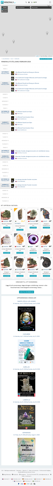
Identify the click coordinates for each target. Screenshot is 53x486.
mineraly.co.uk (16, 479)
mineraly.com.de (27, 479)
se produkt (6, 227)
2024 (12, 58)
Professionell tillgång (45, 470)
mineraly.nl (17, 481)
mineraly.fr (6, 479)
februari (17, 58)
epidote (5, 221)
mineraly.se (36, 481)
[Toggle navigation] (50, 2)
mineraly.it (38, 479)
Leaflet (37, 56)
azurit (44, 221)
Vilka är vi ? (25, 470)
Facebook (15, 474)
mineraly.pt (27, 481)
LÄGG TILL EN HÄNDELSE (26, 292)
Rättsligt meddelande (9, 470)
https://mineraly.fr (26, 476)
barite (18, 246)
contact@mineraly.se (43, 474)
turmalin (18, 269)
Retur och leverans (33, 470)
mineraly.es (47, 479)
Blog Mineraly (6, 474)
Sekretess (18, 470)
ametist (5, 246)
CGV (2, 470)
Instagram (22, 474)
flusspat (31, 221)
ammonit (45, 269)
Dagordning (6, 58)
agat (30, 246)
